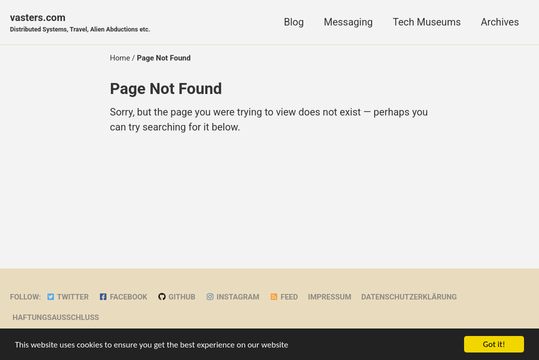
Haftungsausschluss (55, 317)
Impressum (330, 297)
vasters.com (80, 23)
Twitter (67, 297)
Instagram (232, 297)
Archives (500, 22)
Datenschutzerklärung (409, 297)
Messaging (348, 22)
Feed (283, 297)
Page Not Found (166, 89)
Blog (294, 22)
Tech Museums (427, 22)
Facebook (123, 297)
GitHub (176, 297)
